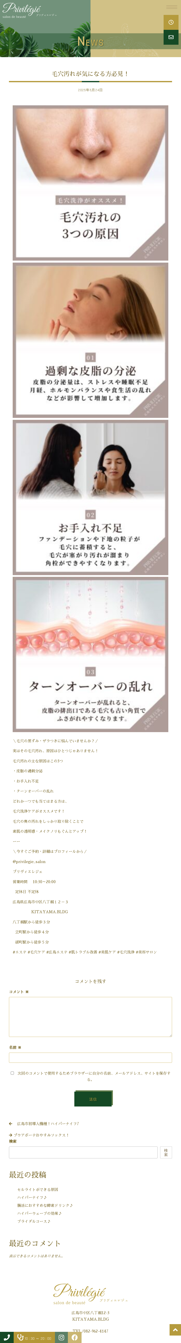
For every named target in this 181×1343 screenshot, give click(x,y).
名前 (15, 1047)
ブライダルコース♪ (34, 1221)
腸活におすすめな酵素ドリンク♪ (45, 1205)
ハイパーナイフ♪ (32, 1197)
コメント (19, 992)
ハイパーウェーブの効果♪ (39, 1213)
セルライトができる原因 (37, 1189)
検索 (12, 1141)
